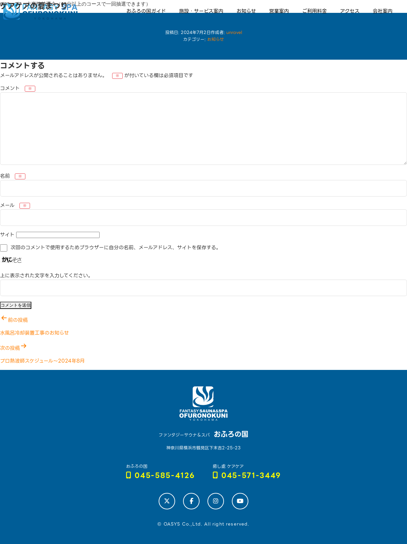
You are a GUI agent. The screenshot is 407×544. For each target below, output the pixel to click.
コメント (17, 88)
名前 (12, 176)
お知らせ (215, 39)
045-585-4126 (160, 475)
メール (15, 205)
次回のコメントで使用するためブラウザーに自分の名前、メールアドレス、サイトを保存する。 (116, 248)
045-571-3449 (247, 475)
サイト (7, 235)
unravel (234, 32)
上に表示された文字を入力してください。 (46, 276)
